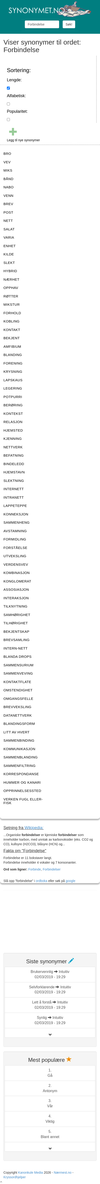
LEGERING (12, 388)
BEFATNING (13, 455)
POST (8, 212)
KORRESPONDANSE (21, 774)
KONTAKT (11, 330)
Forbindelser (52, 869)
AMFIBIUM (12, 346)
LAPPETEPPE (15, 506)
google (70, 881)
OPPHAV (10, 288)
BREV (8, 204)
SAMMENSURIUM (18, 665)
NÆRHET (11, 279)
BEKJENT (11, 338)
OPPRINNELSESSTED (22, 791)
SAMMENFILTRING (19, 766)
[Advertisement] (37, 918)
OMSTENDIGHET (18, 690)
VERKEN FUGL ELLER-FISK (23, 801)
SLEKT (9, 263)
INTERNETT (13, 489)
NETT (8, 221)
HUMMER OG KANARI (22, 782)
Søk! (69, 24)
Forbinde (34, 869)
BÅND (8, 179)
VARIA (8, 237)
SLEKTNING (13, 481)
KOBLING (11, 321)
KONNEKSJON (15, 514)
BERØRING (13, 405)
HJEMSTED (13, 430)
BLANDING (12, 355)
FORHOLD (12, 313)
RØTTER (10, 296)
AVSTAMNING (15, 531)
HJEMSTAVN (14, 472)
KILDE (8, 254)
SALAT (9, 229)
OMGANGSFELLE (18, 699)
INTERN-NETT (15, 648)
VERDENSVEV (15, 564)
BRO (7, 153)
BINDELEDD (13, 464)
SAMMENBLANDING (20, 757)
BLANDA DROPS (17, 656)
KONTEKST (13, 413)
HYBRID (10, 271)
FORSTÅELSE (15, 548)
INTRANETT (13, 497)
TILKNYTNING (15, 606)
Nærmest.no (62, 1172)
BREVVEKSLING (17, 707)
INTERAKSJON (16, 598)
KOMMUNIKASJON (19, 749)
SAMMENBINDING (18, 740)
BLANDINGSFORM (19, 724)
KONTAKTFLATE (17, 682)
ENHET (9, 246)
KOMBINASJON (16, 573)
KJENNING (12, 439)
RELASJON (12, 422)
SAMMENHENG (16, 522)
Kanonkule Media (31, 1172)
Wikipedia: (34, 827)
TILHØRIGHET (15, 623)
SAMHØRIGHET (16, 615)
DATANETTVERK (17, 715)
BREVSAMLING (16, 640)
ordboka (41, 881)
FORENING (12, 363)
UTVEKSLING (14, 556)
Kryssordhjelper (14, 1177)
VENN (8, 196)
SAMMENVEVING (18, 673)
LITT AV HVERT (16, 732)
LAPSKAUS (12, 380)
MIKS (7, 170)
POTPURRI (12, 397)
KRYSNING (12, 371)
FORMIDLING (14, 539)
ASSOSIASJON (16, 589)
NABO (8, 187)
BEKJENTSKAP (16, 631)
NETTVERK (13, 447)
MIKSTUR (11, 304)
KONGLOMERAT (17, 581)
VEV (7, 162)
